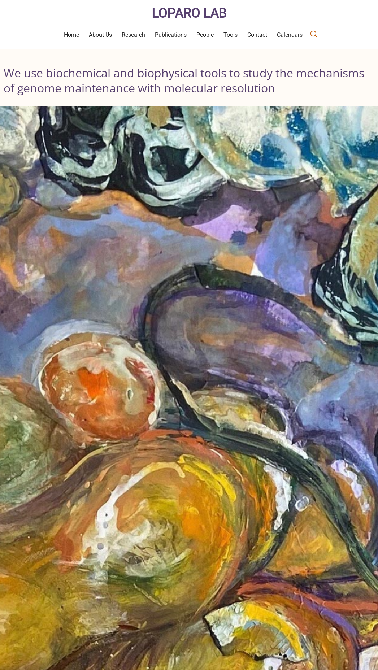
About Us (100, 34)
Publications (171, 34)
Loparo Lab (189, 13)
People (205, 34)
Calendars (290, 34)
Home (71, 34)
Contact (257, 34)
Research (133, 34)
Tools (230, 34)
